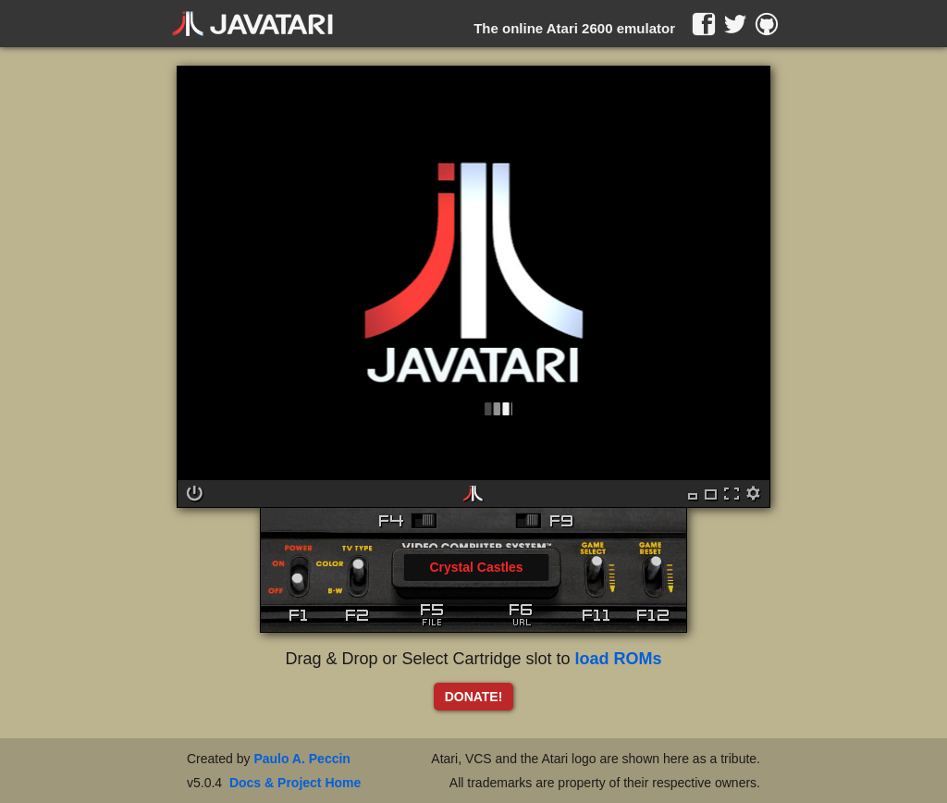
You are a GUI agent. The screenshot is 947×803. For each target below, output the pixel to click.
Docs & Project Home (295, 782)
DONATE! (474, 696)
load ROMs (618, 658)
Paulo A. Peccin (302, 758)
